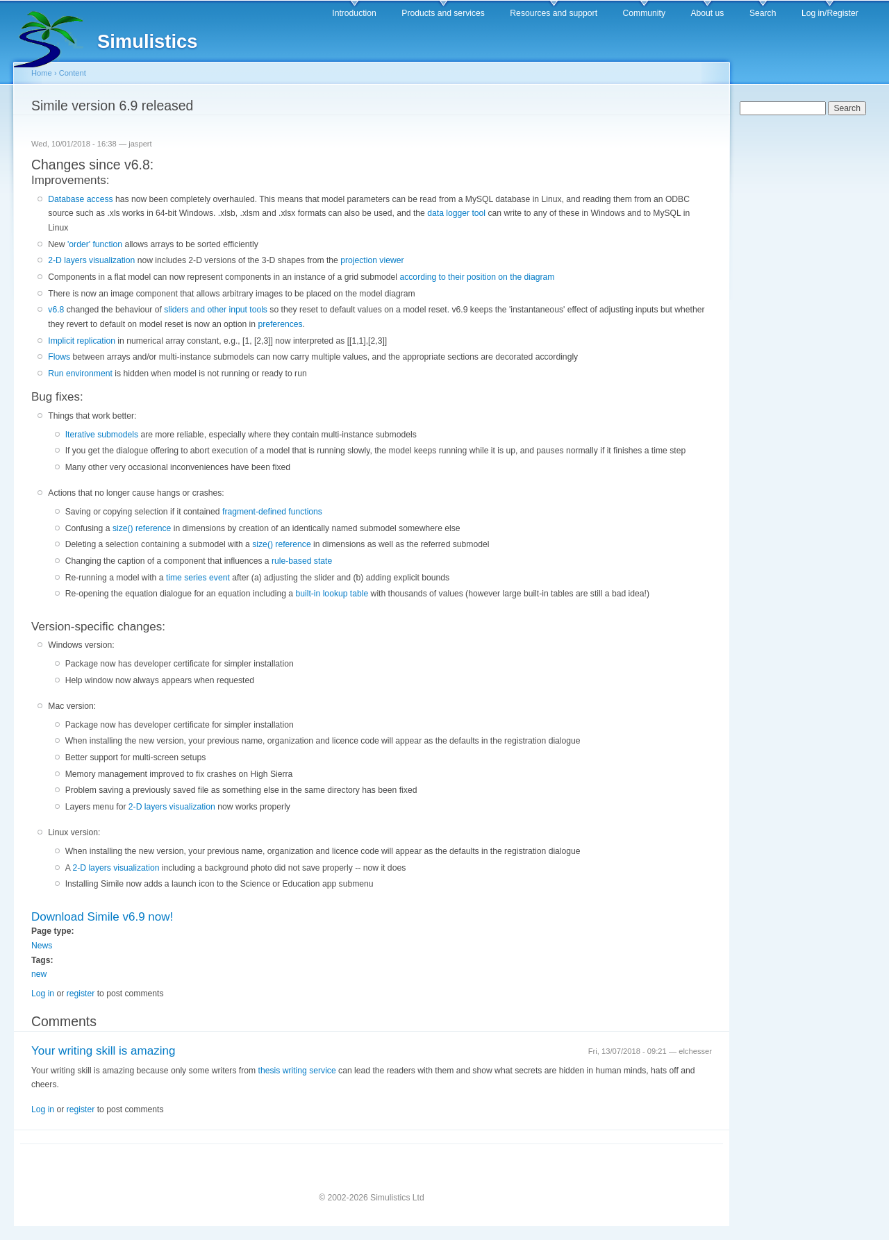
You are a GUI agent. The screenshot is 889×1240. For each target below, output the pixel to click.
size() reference (142, 528)
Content (72, 73)
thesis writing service (297, 1070)
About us (707, 13)
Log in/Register (829, 13)
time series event (199, 578)
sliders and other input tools (215, 310)
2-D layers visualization (91, 260)
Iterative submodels (103, 434)
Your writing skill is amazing (103, 1050)
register (81, 993)
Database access (80, 199)
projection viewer (372, 260)
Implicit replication (81, 341)
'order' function (95, 244)
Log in (42, 993)
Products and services (443, 13)
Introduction (354, 13)
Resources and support (553, 13)
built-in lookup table (331, 593)
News (41, 945)
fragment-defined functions (272, 512)
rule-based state (302, 561)
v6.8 (56, 310)
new (39, 974)
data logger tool (457, 213)
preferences (280, 324)
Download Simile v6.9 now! (102, 916)
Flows (60, 357)
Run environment (80, 373)
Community (644, 13)
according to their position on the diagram (476, 277)
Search (762, 13)
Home (41, 73)
